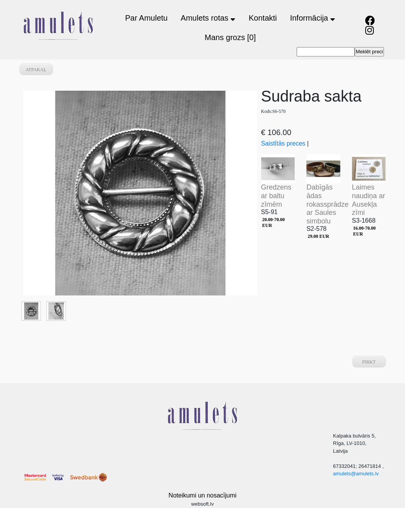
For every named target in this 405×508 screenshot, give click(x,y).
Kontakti (263, 18)
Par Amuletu (146, 18)
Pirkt (369, 362)
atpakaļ (36, 69)
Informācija (312, 18)
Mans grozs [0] (230, 37)
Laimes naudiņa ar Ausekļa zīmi (368, 199)
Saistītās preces (283, 143)
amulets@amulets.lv (355, 473)
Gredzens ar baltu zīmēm (276, 195)
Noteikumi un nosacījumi (202, 495)
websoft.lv (202, 504)
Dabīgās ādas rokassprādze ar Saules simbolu (327, 204)
